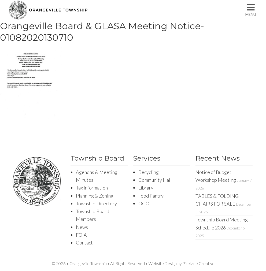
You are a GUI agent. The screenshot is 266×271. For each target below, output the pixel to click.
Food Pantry (151, 196)
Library (145, 188)
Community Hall (155, 180)
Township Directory (96, 203)
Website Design (163, 263)
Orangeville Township (65, 14)
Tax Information (92, 188)
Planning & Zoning (94, 196)
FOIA (81, 235)
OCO (143, 203)
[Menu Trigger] (250, 10)
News (82, 227)
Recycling (148, 172)
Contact (84, 243)
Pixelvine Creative (198, 263)
